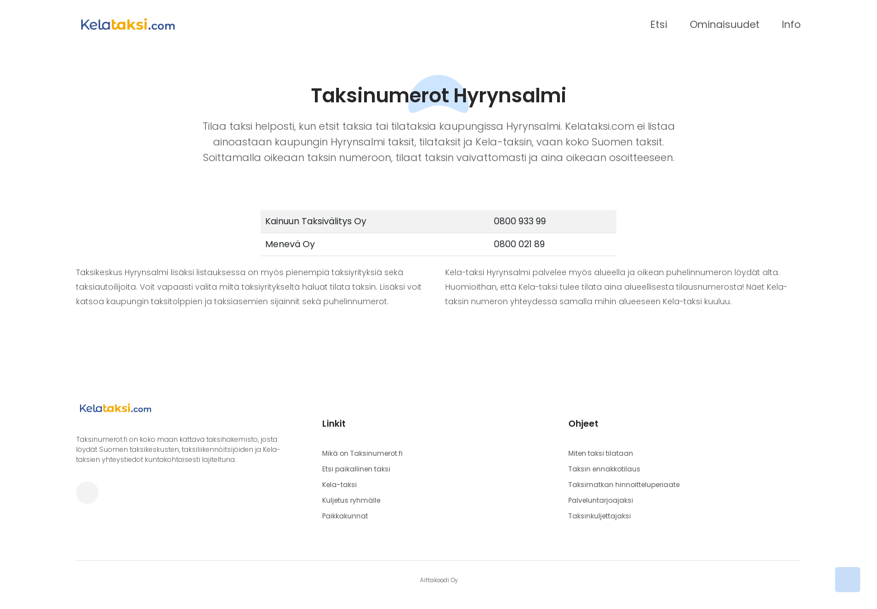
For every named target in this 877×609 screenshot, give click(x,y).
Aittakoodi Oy (439, 580)
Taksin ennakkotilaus (604, 469)
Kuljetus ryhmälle (351, 500)
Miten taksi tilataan (600, 453)
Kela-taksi (339, 484)
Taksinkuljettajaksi (599, 516)
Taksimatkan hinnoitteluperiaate (624, 484)
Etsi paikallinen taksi (356, 469)
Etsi (658, 24)
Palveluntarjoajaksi (600, 500)
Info (791, 24)
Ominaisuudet (725, 24)
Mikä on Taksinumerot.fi (362, 453)
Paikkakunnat (345, 516)
